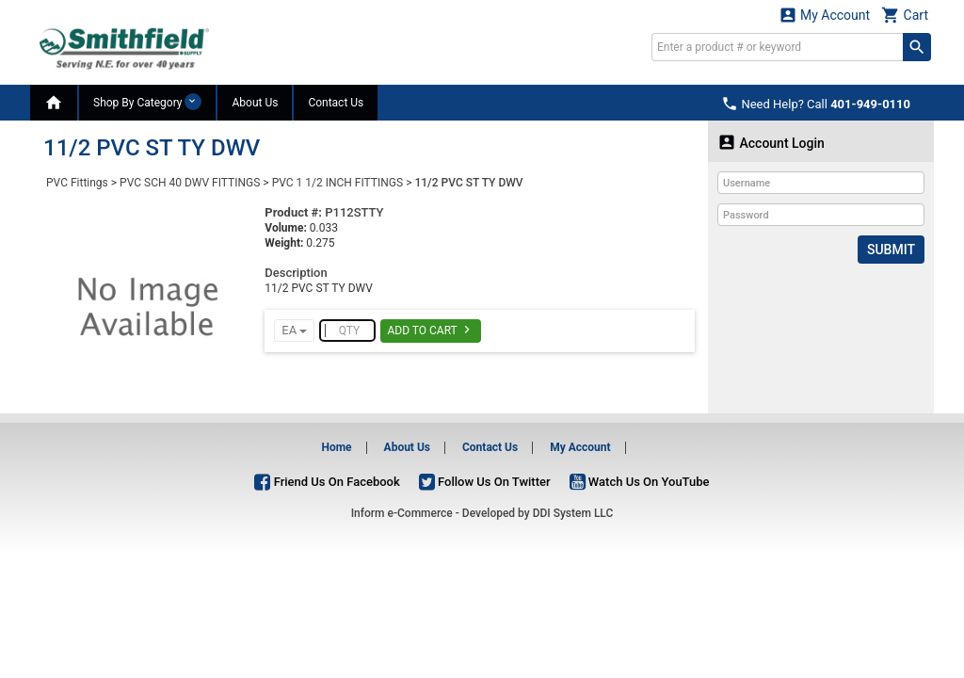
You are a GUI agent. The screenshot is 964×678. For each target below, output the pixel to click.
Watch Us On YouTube (640, 482)
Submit (891, 249)
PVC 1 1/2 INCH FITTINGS (338, 182)
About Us (255, 102)
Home (336, 447)
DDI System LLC (573, 513)
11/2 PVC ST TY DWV (468, 182)
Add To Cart (430, 329)
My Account (825, 15)
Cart (904, 15)
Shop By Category (147, 101)
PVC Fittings (77, 182)
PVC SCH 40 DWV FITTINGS (190, 182)
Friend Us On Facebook (326, 482)
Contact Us (335, 102)
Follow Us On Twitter (485, 482)
